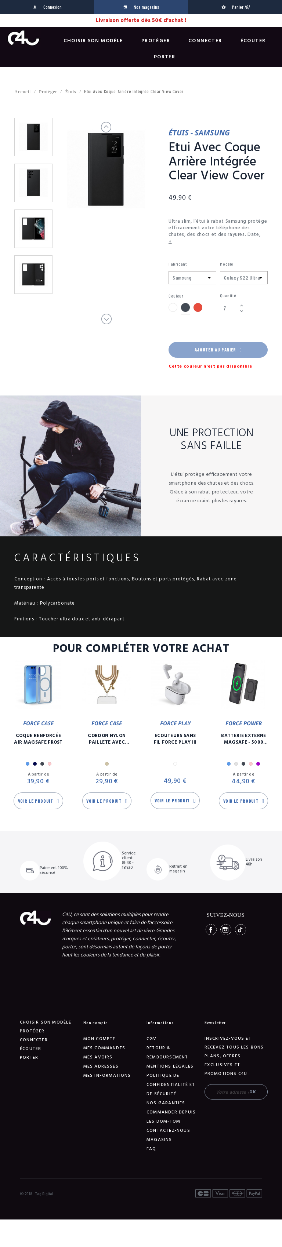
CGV (152, 1039)
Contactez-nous (168, 1130)
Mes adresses (101, 1066)
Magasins (159, 1140)
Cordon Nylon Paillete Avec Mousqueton (107, 738)
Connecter (205, 40)
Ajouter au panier (218, 350)
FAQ (151, 1149)
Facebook (211, 930)
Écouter (253, 40)
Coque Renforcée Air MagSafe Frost (38, 738)
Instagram (226, 930)
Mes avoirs (98, 1057)
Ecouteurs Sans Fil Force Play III (175, 738)
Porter (164, 57)
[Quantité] (229, 308)
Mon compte (99, 1039)
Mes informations (107, 1075)
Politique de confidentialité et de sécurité (171, 1084)
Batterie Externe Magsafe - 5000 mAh (243, 738)
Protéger (155, 40)
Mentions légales (170, 1066)
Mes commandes (104, 1048)
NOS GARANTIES (166, 1103)
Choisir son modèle (93, 40)
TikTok (240, 930)
